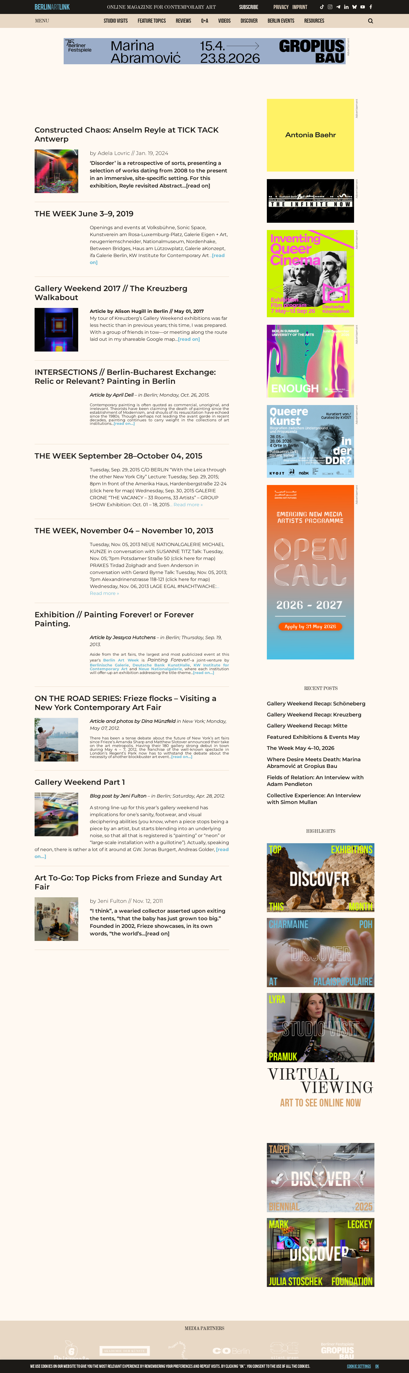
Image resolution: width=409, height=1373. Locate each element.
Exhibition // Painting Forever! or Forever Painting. (114, 619)
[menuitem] (115, 24)
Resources (314, 20)
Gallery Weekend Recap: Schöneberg (316, 703)
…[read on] (196, 186)
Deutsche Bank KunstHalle (161, 665)
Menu (42, 21)
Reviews (183, 20)
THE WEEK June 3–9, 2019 (84, 213)
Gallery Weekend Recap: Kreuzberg (314, 715)
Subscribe (248, 7)
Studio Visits (116, 20)
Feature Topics (152, 20)
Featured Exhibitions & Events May (313, 737)
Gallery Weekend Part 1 (80, 782)
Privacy (281, 7)
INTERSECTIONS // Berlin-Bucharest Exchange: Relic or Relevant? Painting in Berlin (125, 377)
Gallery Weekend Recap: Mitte (307, 726)
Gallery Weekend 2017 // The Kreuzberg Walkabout (111, 293)
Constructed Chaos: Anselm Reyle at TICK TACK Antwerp (127, 134)
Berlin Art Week (121, 660)
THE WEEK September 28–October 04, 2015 (118, 456)
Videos (224, 20)
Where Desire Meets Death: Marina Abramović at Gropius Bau (314, 762)
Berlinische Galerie (109, 665)
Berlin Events (281, 20)
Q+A (204, 20)
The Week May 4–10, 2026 (300, 748)
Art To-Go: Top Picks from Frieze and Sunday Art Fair (128, 882)
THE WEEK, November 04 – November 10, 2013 (124, 530)
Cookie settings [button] (359, 1366)
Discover (249, 20)
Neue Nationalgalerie (160, 669)
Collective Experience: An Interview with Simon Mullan (314, 798)
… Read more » (186, 504)
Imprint (299, 7)
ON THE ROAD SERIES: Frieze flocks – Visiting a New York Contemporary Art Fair (126, 703)
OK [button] (377, 1366)
